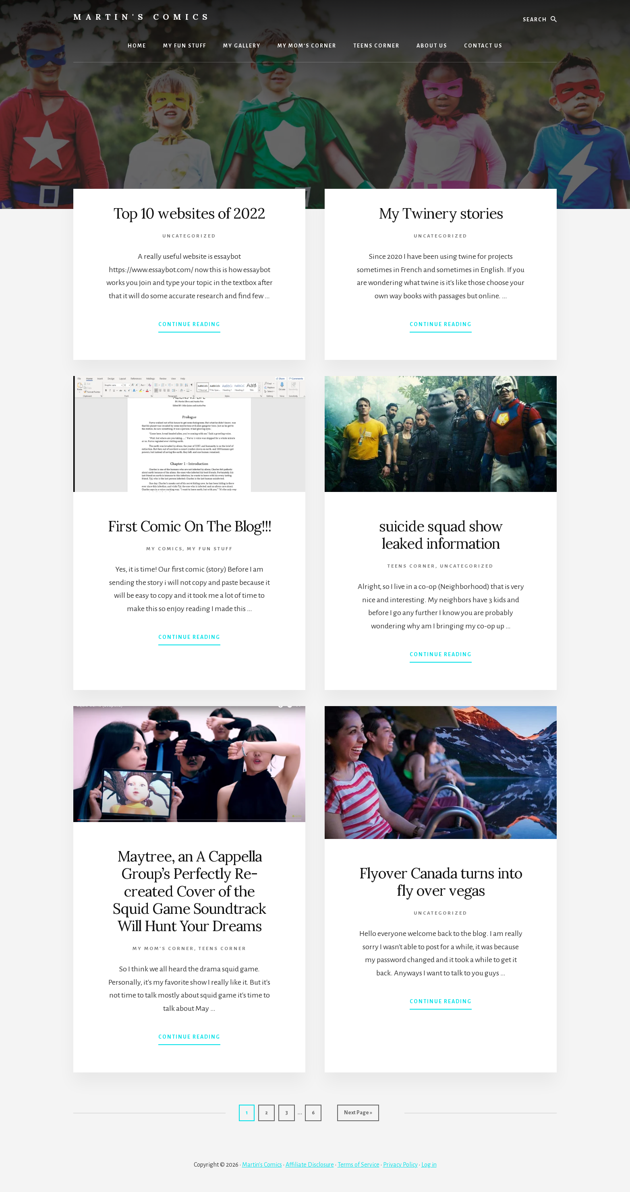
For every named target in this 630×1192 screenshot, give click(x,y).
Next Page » (358, 1114)
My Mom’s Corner (163, 948)
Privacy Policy (400, 1164)
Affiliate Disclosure (310, 1164)
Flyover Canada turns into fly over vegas (440, 882)
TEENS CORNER (411, 566)
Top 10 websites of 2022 (189, 213)
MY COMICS (164, 549)
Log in (429, 1164)
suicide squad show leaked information (441, 535)
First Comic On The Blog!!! (189, 526)
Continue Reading (189, 326)
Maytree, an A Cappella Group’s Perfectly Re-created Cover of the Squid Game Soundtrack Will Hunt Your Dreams (189, 891)
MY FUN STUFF (210, 549)
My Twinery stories (441, 213)
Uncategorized (189, 236)
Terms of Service (358, 1164)
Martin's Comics (142, 17)
